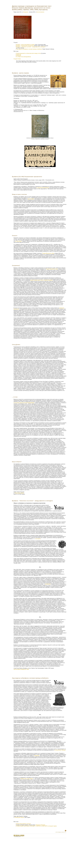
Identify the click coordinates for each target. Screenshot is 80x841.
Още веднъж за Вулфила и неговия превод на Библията (29, 49)
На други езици (17, 58)
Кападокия (25, 12)
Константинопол (40, 12)
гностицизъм (37, 538)
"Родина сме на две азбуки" (26, 778)
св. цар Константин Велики (42, 187)
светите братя (31, 198)
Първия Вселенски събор (48, 253)
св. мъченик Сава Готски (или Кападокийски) (24, 402)
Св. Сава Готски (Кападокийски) (23, 56)
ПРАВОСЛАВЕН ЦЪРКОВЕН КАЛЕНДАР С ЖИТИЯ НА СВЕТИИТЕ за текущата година (36, 826)
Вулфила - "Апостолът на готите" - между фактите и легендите (30, 46)
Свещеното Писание (40, 824)
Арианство (18, 54)
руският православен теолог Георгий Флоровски (41, 280)
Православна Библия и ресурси (23, 823)
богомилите (48, 584)
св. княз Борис (18, 241)
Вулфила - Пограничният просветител (25, 45)
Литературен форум (19, 493)
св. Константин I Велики (60, 750)
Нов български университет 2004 (21, 669)
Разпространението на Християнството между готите (28, 53)
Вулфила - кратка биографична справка (25, 44)
